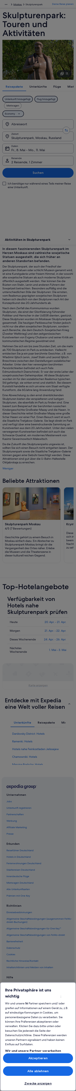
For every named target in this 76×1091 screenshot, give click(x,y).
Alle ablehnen (38, 1071)
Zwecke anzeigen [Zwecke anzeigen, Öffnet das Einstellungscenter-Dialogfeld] (37, 1083)
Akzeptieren (38, 1058)
